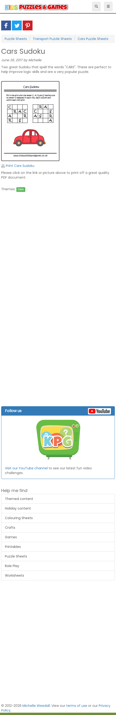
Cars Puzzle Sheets (93, 38)
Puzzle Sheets (16, 38)
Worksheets (14, 575)
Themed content (19, 498)
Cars (21, 189)
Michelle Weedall (36, 705)
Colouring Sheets (19, 518)
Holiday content (18, 508)
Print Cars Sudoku (17, 165)
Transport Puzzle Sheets (52, 38)
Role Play (12, 566)
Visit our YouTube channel (26, 468)
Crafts (10, 527)
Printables (13, 546)
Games (11, 537)
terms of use (76, 705)
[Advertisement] (56, 242)
